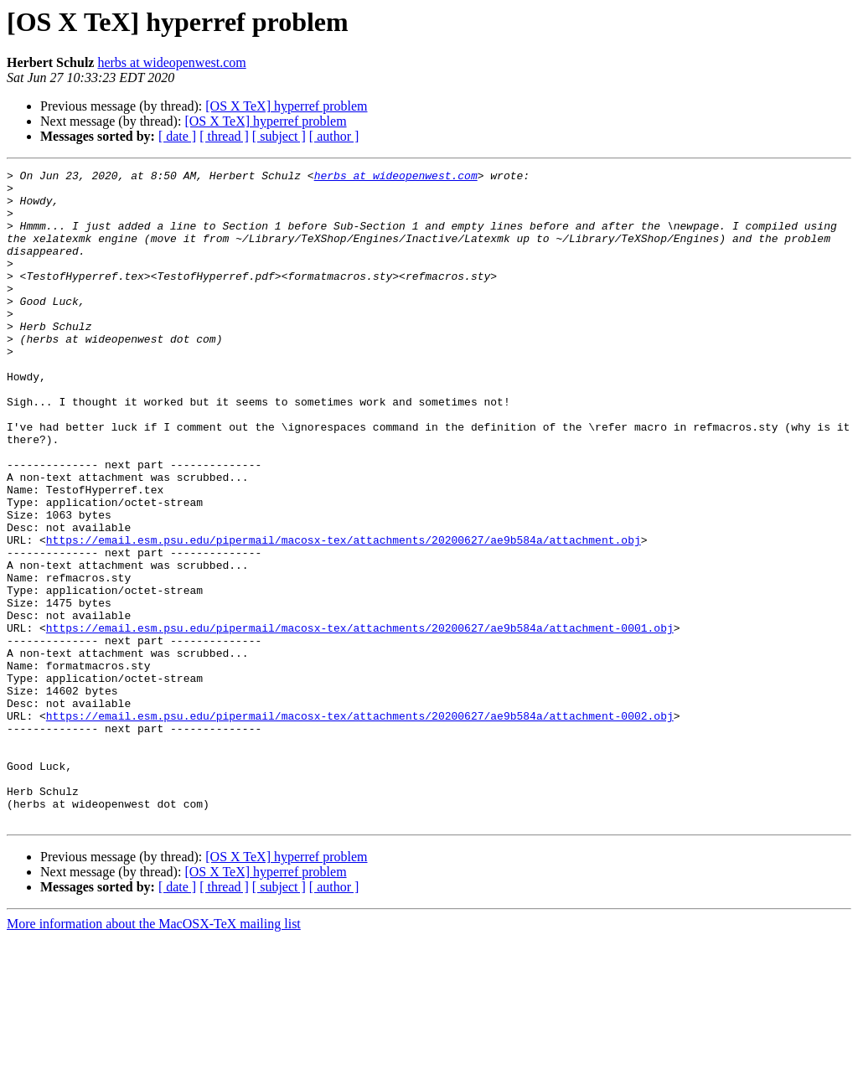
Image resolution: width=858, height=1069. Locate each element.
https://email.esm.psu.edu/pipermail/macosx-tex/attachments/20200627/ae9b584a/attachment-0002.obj (360, 826)
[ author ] (334, 136)
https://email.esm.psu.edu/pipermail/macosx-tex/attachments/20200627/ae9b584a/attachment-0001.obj (360, 720)
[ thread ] (224, 136)
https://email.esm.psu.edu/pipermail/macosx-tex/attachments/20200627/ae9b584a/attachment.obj (343, 614)
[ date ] (177, 136)
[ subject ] (279, 136)
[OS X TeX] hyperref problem (286, 106)
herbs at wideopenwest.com (171, 62)
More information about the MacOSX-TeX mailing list (154, 1054)
